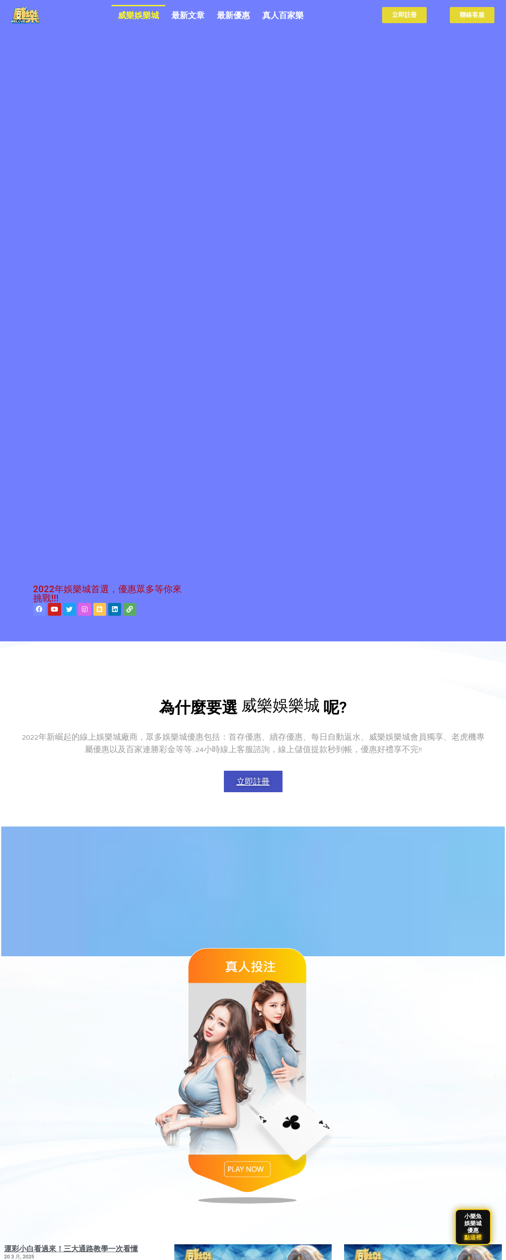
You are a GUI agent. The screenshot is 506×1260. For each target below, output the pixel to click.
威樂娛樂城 (138, 15)
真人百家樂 (283, 15)
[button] (10, 1076)
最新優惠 (233, 15)
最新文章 (187, 15)
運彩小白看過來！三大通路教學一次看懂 (71, 1248)
